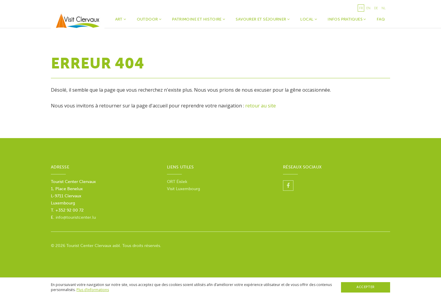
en (368, 8)
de (376, 8)
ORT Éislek (177, 181)
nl (383, 8)
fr (361, 8)
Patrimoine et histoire (198, 19)
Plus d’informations (92, 289)
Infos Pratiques (347, 19)
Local (308, 19)
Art (120, 19)
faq (381, 19)
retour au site (260, 105)
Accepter (365, 287)
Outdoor (149, 19)
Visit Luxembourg (183, 189)
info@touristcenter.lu (76, 217)
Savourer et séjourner (263, 19)
